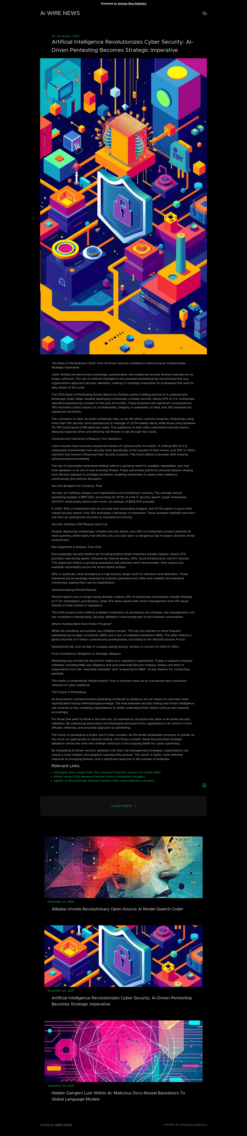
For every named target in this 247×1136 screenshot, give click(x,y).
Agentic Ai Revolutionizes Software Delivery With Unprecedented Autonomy (104, 780)
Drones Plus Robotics (132, 3)
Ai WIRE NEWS (60, 13)
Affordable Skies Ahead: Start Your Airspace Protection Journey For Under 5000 (106, 772)
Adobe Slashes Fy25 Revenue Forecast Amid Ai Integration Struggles (99, 776)
